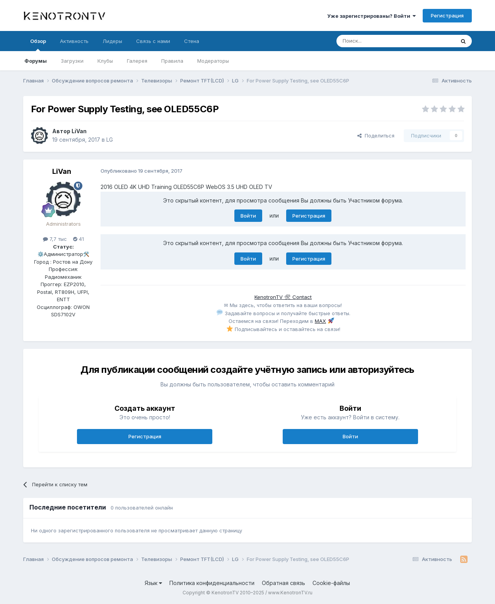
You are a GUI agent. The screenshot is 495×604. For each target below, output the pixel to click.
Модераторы (213, 61)
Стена (191, 41)
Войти (248, 216)
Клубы (105, 61)
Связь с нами (153, 41)
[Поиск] (377, 41)
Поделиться (375, 135)
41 (78, 239)
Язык (153, 583)
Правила (172, 61)
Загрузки (72, 61)
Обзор (38, 44)
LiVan (79, 131)
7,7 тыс (55, 239)
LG (109, 139)
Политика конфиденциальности (211, 583)
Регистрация (447, 15)
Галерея (137, 61)
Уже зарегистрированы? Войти (371, 16)
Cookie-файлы (331, 583)
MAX (320, 321)
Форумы (35, 61)
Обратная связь (283, 583)
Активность (74, 41)
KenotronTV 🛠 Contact (283, 297)
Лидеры (112, 41)
